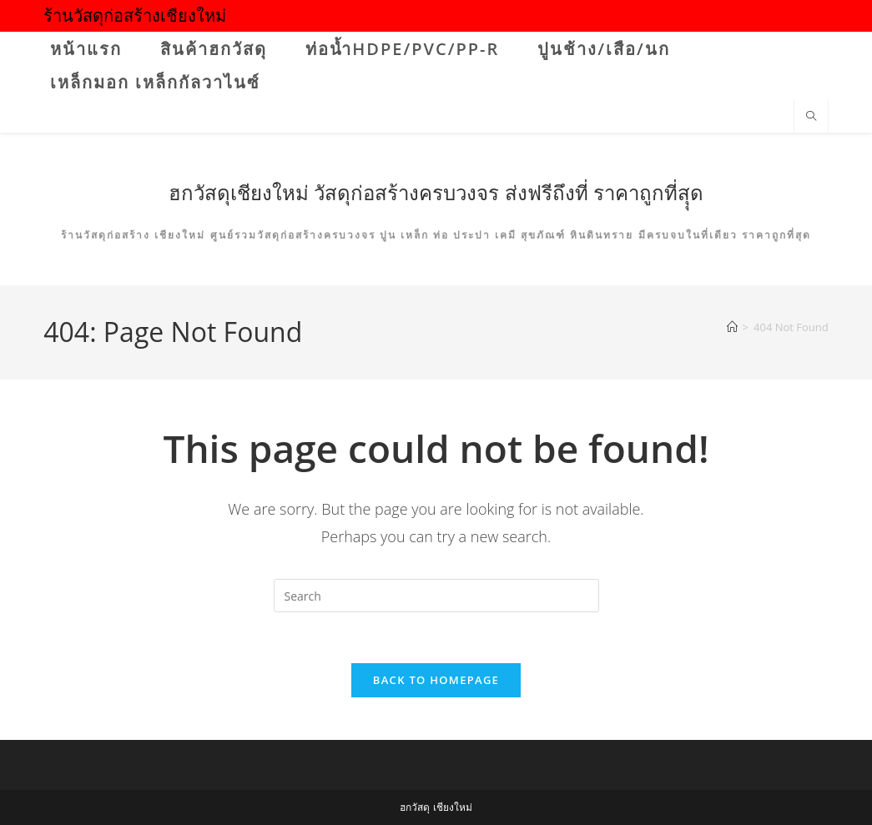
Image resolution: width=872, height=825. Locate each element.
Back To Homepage (436, 679)
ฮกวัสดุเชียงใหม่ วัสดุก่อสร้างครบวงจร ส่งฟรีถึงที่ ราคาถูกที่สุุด (436, 192)
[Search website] (811, 117)
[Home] (732, 327)
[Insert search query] (436, 595)
